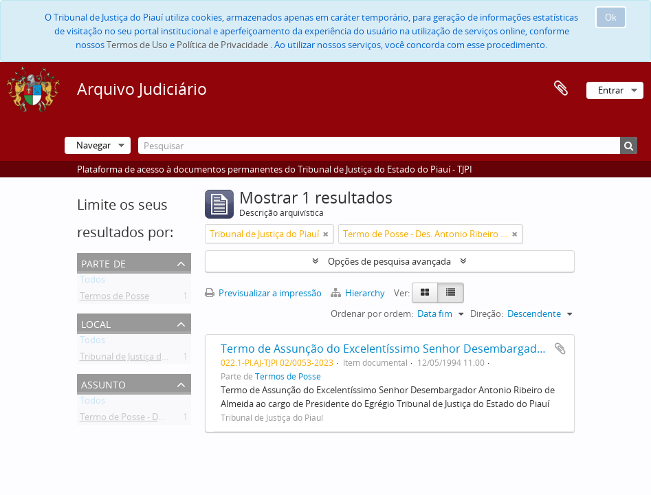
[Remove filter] (326, 234)
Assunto (103, 383)
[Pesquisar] (387, 145)
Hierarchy (359, 293)
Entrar (611, 90)
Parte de (103, 262)
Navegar (93, 145)
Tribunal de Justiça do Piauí (134, 359)
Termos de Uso (137, 44)
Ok (611, 17)
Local (96, 323)
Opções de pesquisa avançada (389, 261)
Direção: (486, 313)
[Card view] (425, 293)
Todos (92, 282)
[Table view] (450, 293)
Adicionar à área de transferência (560, 348)
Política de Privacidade (222, 44)
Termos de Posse (114, 298)
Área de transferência (561, 89)
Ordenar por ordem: (372, 313)
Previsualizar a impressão (263, 293)
